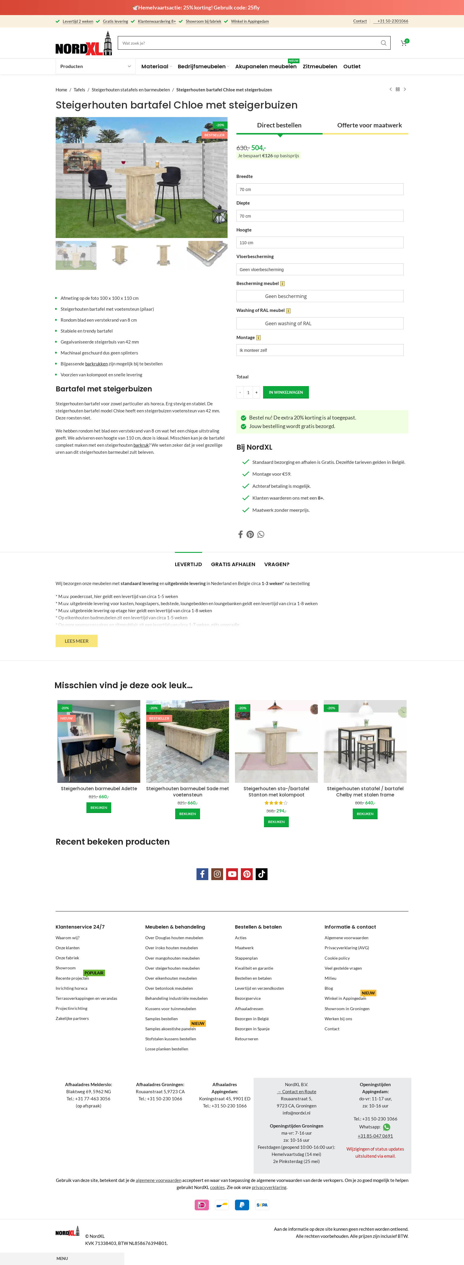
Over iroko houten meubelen (171, 947)
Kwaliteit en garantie (254, 968)
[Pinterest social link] (250, 534)
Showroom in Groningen (347, 1008)
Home (61, 89)
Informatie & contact (350, 927)
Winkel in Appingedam (350, 997)
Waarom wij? (68, 937)
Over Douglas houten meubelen (174, 937)
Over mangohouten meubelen (172, 958)
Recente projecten (80, 977)
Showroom (66, 968)
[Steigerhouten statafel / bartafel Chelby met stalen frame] (365, 741)
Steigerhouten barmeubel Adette (99, 788)
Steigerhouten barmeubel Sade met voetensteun (187, 791)
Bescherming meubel (260, 283)
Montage (248, 337)
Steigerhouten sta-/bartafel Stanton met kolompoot (276, 791)
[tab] (188, 561)
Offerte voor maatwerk (369, 125)
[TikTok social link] (262, 874)
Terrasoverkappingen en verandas (86, 998)
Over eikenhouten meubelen (171, 978)
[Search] (254, 43)
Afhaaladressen (249, 1008)
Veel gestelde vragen (343, 968)
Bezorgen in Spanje (252, 1028)
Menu (62, 1258)
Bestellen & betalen (258, 927)
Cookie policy (337, 958)
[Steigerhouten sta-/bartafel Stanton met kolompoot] (276, 741)
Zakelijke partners (72, 1018)
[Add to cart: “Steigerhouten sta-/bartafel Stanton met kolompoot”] (276, 822)
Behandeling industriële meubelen (176, 998)
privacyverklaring (269, 1187)
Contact (360, 21)
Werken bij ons (338, 1018)
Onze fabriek (67, 958)
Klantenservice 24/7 (80, 927)
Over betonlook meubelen (169, 988)
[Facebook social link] (240, 534)
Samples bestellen (161, 1018)
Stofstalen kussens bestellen (170, 1038)
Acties (240, 937)
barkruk (141, 445)
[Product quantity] (248, 392)
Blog (329, 988)
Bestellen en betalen (253, 978)
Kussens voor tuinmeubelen (170, 1008)
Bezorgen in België (252, 1018)
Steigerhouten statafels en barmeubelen (131, 89)
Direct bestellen (279, 125)
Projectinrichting (71, 1008)
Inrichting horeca (71, 988)
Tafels (79, 89)
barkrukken (96, 363)
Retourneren (246, 1038)
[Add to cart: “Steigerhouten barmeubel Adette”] (98, 807)
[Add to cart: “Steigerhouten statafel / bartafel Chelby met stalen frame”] (365, 814)
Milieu (330, 978)
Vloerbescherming (255, 256)
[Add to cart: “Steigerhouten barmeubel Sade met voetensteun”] (187, 814)
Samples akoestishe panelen (175, 1027)
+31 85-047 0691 (375, 1135)
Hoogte (244, 229)
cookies (217, 1187)
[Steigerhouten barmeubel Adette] (98, 741)
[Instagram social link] (217, 874)
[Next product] (404, 89)
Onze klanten (68, 947)
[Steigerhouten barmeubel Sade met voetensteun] (187, 741)
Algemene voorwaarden (346, 937)
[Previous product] (390, 89)
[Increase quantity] (256, 392)
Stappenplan (246, 958)
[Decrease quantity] (240, 392)
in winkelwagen (286, 392)
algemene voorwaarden (158, 1180)
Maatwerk (244, 947)
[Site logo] (84, 42)
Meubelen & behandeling (175, 927)
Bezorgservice (248, 998)
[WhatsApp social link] (261, 534)
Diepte (243, 202)
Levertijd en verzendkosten (259, 988)
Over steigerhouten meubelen (172, 968)
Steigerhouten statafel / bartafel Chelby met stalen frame (365, 791)
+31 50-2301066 (393, 21)
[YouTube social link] (232, 874)
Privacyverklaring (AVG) (347, 947)
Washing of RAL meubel (263, 310)
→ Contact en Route (296, 1091)
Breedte (244, 176)
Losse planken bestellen (166, 1048)
